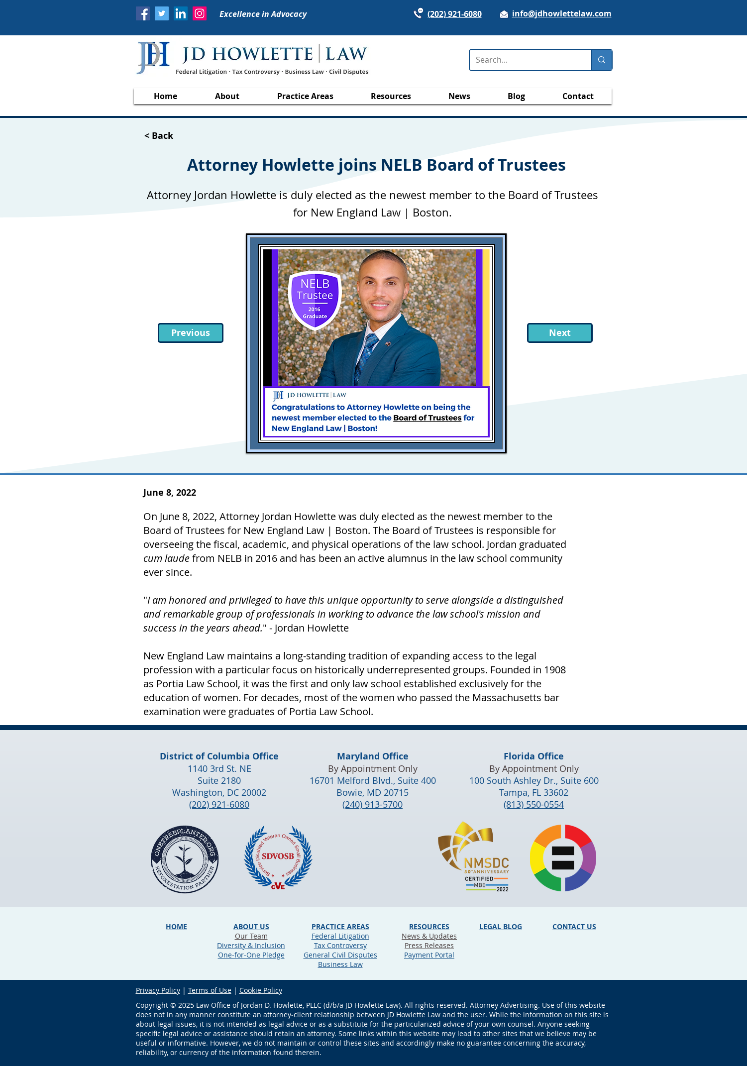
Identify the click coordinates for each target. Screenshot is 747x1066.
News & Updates (429, 936)
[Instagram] (200, 13)
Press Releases (429, 945)
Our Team (251, 936)
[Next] (560, 333)
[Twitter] (162, 13)
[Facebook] (143, 13)
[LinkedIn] (181, 13)
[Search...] (523, 60)
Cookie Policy (260, 990)
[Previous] (190, 333)
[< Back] (177, 135)
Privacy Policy (158, 990)
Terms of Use (209, 990)
